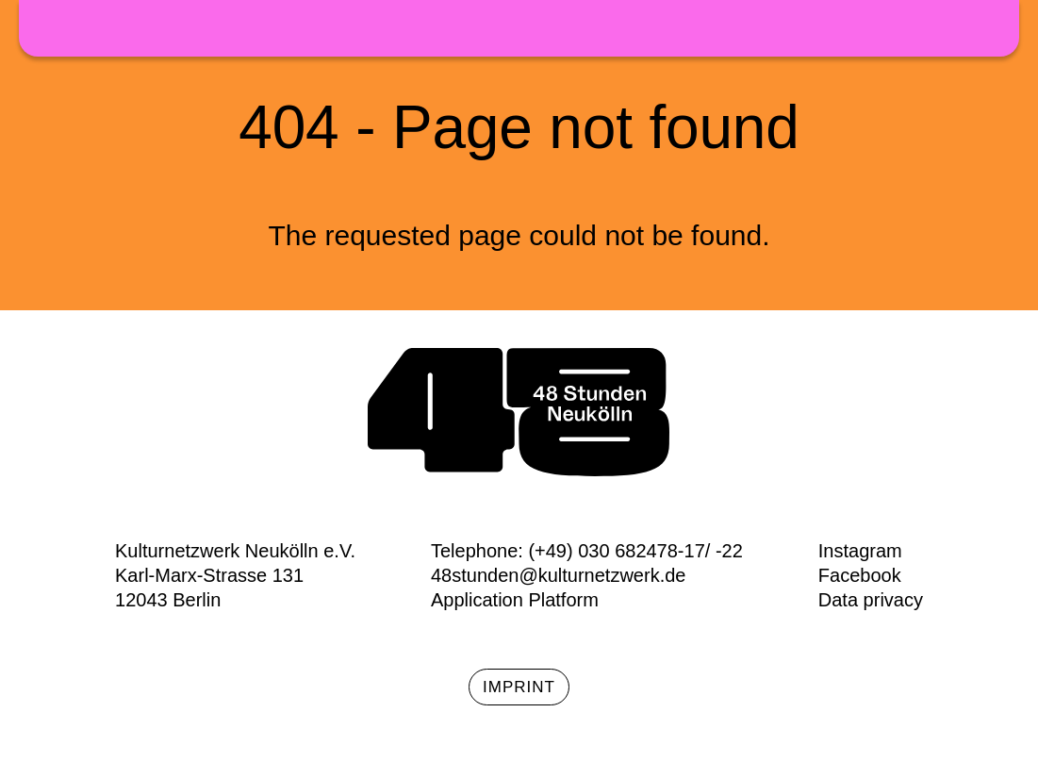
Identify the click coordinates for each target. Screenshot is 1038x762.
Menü (991, 33)
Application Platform (515, 599)
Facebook (859, 575)
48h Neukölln (519, 28)
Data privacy (870, 599)
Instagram (860, 550)
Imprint (519, 687)
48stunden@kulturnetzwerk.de (558, 575)
